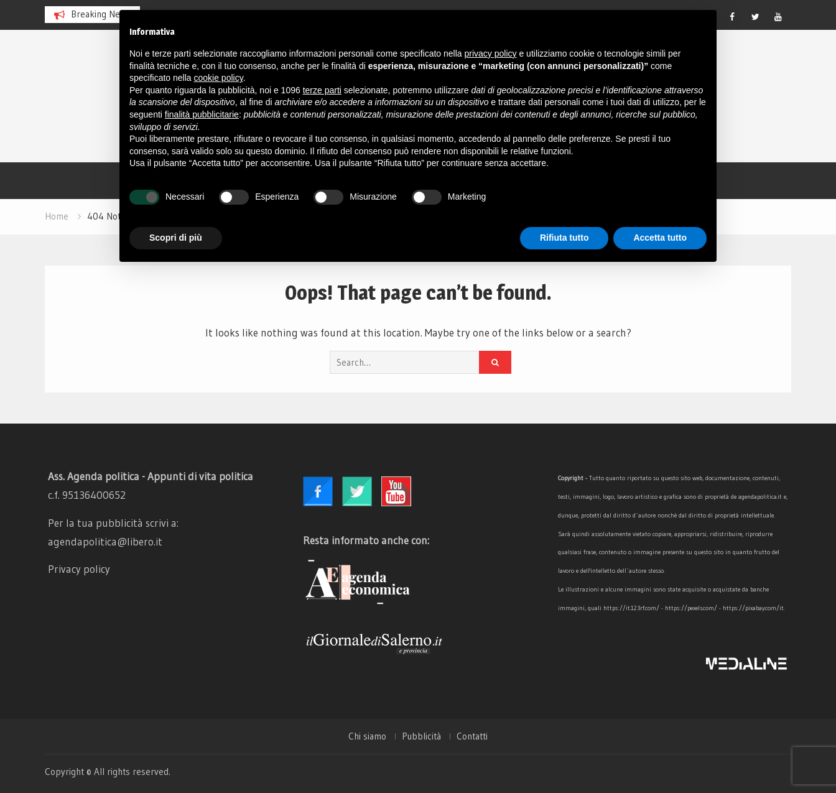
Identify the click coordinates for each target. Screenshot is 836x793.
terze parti (322, 90)
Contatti (472, 736)
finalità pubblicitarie (202, 114)
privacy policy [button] (491, 53)
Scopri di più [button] (175, 238)
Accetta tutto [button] (660, 238)
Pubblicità (421, 736)
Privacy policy (79, 568)
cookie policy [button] (218, 78)
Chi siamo (367, 736)
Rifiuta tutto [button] (564, 238)
